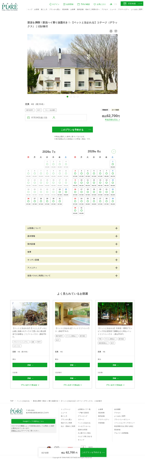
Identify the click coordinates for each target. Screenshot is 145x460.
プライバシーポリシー (122, 419)
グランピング (82, 416)
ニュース (113, 9)
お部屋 (36, 9)
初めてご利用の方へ (92, 9)
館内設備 (80, 9)
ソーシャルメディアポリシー (124, 423)
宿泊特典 (65, 9)
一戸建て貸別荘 (83, 413)
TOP (11, 401)
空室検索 (101, 423)
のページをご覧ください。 (25, 431)
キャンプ (81, 440)
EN (115, 4)
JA (111, 4)
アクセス (105, 9)
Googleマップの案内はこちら (33, 421)
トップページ (65, 409)
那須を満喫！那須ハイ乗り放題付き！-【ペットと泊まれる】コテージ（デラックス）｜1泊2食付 (67, 401)
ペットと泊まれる (23, 401)
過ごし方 (44, 9)
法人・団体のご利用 (68, 426)
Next (46, 314)
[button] (67, 96)
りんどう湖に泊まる (85, 436)
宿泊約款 (117, 430)
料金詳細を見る (111, 120)
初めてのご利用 (66, 423)
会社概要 (117, 409)
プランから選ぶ (54, 9)
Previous (13, 314)
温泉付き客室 (82, 430)
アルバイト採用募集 (121, 433)
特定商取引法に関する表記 (123, 426)
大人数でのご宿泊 (84, 433)
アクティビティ (123, 9)
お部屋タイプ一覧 (84, 409)
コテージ (81, 419)
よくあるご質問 (136, 9)
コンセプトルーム (84, 426)
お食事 (72, 9)
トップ (30, 9)
